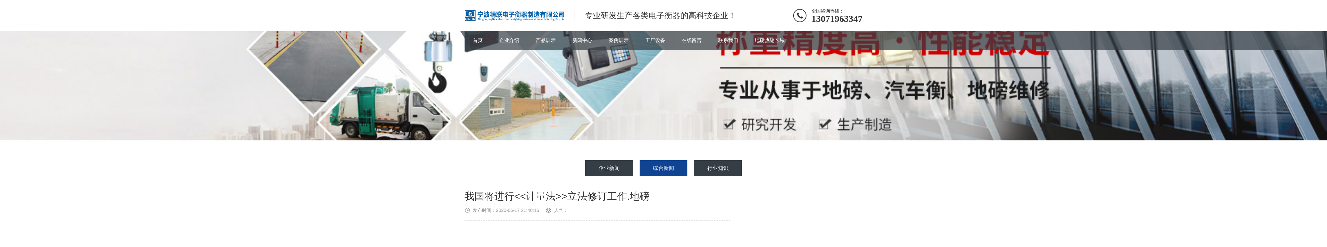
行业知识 (718, 168)
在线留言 (692, 40)
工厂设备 (655, 40)
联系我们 (728, 40)
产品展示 (546, 40)
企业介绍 (509, 40)
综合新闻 (663, 168)
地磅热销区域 (770, 40)
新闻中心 (582, 40)
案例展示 (619, 40)
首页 (478, 40)
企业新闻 (609, 168)
